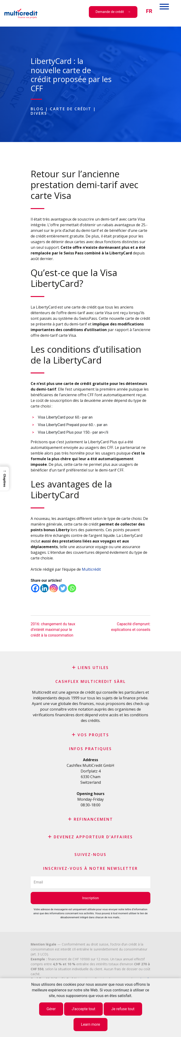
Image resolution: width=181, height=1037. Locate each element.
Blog (37, 108)
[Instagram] (53, 588)
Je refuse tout (122, 1009)
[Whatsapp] (72, 588)
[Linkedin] (44, 588)
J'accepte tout (83, 1009)
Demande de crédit (110, 12)
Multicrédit (91, 569)
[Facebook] (35, 588)
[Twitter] (63, 588)
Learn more (90, 1024)
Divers (39, 113)
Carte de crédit (70, 108)
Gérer (51, 1009)
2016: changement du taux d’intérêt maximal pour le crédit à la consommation (53, 629)
